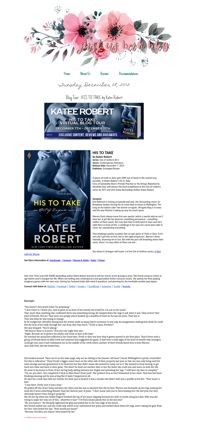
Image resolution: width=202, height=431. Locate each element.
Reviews (104, 74)
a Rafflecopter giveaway (35, 417)
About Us (85, 74)
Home (67, 74)
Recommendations (128, 74)
